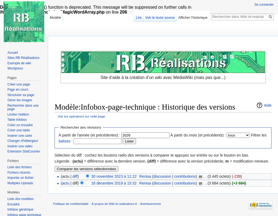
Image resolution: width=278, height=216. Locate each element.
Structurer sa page (20, 95)
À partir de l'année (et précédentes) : (89, 135)
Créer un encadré (20, 125)
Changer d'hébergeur (22, 141)
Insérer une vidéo (20, 146)
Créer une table (18, 130)
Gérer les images (19, 100)
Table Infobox (17, 120)
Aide (267, 105)
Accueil (12, 53)
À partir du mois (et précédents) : (198, 135)
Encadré (13, 204)
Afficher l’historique (193, 17)
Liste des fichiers (19, 167)
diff (74, 176)
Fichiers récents (18, 172)
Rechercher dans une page (23, 107)
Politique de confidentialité (71, 203)
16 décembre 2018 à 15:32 (114, 183)
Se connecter (264, 5)
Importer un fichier (20, 178)
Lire (139, 17)
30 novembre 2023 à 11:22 (114, 176)
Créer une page (18, 84)
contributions (185, 176)
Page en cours (17, 89)
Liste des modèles (20, 199)
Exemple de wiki (19, 63)
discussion (162, 176)
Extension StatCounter (23, 151)
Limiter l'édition (18, 114)
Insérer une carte (19, 136)
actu (65, 183)
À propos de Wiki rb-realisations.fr (114, 203)
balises (65, 141)
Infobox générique (20, 209)
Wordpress (15, 68)
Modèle (55, 17)
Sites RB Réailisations (23, 58)
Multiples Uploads (20, 183)
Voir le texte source (160, 17)
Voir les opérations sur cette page (81, 116)
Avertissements (150, 203)
